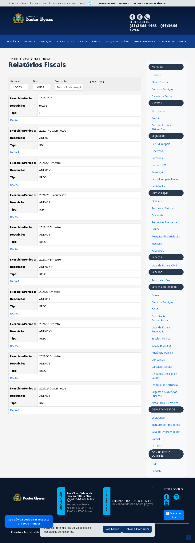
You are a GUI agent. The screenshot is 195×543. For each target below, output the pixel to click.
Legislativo (158, 417)
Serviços (82, 41)
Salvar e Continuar (137, 529)
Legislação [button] (45, 41)
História (156, 75)
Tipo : (36, 81)
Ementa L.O (159, 165)
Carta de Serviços (162, 89)
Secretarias (158, 111)
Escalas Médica (161, 338)
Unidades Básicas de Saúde (164, 376)
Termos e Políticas (163, 208)
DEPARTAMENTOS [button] (143, 41)
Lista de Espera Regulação (161, 329)
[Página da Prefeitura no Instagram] (140, 17)
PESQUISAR (97, 82)
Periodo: (15, 81)
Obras (155, 295)
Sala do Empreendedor (166, 432)
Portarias (157, 158)
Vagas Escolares (162, 345)
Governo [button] (28, 41)
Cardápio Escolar (162, 366)
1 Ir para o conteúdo (18, 3)
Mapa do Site (107, 3)
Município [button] (12, 41)
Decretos (157, 151)
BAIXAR (14, 120)
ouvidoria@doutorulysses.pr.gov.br (133, 504)
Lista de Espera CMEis (165, 265)
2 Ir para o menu (38, 3)
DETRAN (157, 446)
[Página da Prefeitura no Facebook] (132, 17)
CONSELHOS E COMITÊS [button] (172, 41)
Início (14, 58)
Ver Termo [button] (112, 529)
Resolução (158, 172)
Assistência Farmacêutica (160, 318)
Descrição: (61, 81)
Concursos (158, 359)
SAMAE (156, 439)
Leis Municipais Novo (165, 179)
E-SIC (155, 309)
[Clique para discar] (147, 17)
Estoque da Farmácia (165, 385)
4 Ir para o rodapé (76, 3)
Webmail (124, 3)
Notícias (157, 201)
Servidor (96, 41)
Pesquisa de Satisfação (166, 236)
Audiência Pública (162, 352)
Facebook (158, 250)
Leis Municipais (161, 144)
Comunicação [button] (64, 41)
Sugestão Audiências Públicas (164, 394)
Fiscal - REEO (42, 58)
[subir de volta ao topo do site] (188, 537)
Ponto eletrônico (162, 280)
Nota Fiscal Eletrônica (165, 403)
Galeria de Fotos (162, 96)
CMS (154, 464)
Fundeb (156, 471)
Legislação (158, 186)
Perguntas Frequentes (165, 222)
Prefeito (156, 118)
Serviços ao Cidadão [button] (116, 41)
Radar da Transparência (149, 3)
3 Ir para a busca (57, 3)
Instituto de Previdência (166, 424)
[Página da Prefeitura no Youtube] (167, 502)
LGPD (155, 229)
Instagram (158, 243)
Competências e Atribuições (162, 127)
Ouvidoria (157, 215)
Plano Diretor (160, 82)
